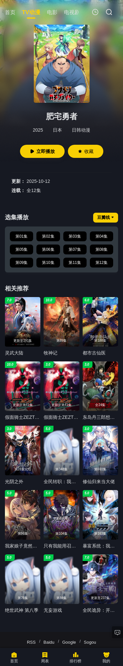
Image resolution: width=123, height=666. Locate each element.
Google (69, 642)
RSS (31, 642)
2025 (38, 130)
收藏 (85, 151)
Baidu (49, 642)
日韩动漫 (81, 130)
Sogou (90, 642)
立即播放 (42, 151)
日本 (57, 130)
